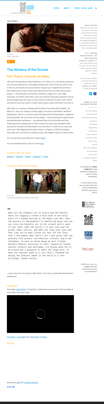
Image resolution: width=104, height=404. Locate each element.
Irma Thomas (92, 155)
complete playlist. (31, 382)
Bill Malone (93, 124)
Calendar (19, 156)
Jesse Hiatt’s (21, 289)
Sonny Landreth (91, 134)
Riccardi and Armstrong (89, 117)
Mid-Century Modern (90, 148)
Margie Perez (93, 128)
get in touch (93, 190)
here (43, 138)
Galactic (94, 144)
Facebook (37, 156)
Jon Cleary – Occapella (16, 337)
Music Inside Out (91, 264)
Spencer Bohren (91, 114)
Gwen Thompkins (90, 40)
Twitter (28, 156)
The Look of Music (91, 111)
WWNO (91, 61)
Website (10, 156)
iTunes (45, 156)
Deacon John (92, 141)
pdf (18, 382)
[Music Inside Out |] (21, 7)
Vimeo (44, 337)
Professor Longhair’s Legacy (90, 159)
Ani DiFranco (93, 131)
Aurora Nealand (92, 151)
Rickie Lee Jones (91, 138)
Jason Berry (93, 121)
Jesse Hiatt (34, 337)
